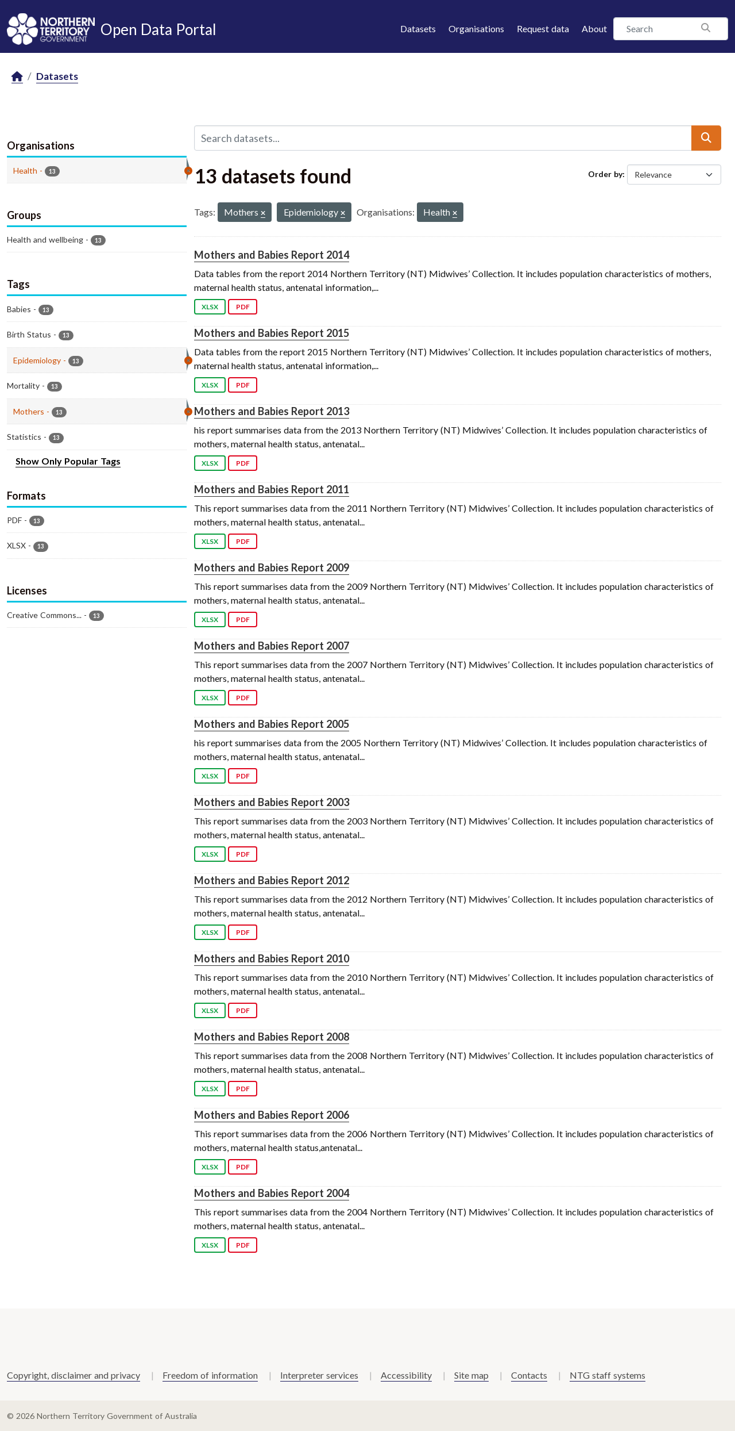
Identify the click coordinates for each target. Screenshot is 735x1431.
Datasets (418, 28)
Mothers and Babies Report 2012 (271, 880)
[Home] (17, 76)
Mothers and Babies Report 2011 (271, 489)
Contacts (529, 1374)
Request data (543, 28)
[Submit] (706, 138)
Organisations (476, 28)
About (594, 28)
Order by (605, 174)
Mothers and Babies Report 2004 (271, 1193)
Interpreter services (319, 1374)
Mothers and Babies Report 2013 (271, 411)
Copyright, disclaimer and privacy (73, 1374)
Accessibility (406, 1374)
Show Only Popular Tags (68, 460)
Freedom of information (210, 1374)
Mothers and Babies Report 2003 (271, 802)
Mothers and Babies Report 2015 (271, 333)
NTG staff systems (607, 1374)
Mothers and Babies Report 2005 (271, 724)
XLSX (210, 306)
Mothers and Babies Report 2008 (271, 1036)
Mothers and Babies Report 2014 (271, 254)
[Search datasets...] (443, 138)
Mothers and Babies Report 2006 (271, 1114)
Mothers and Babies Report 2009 (271, 567)
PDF (243, 306)
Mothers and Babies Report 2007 (271, 645)
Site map (471, 1374)
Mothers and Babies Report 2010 (271, 958)
